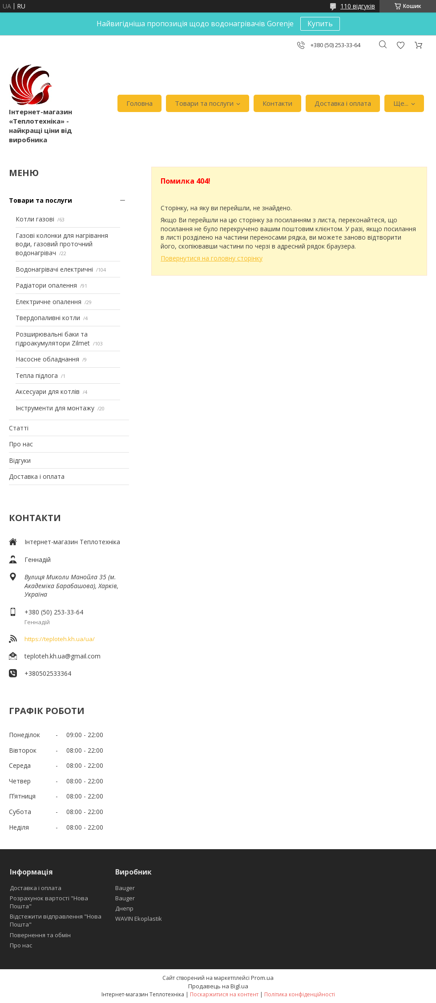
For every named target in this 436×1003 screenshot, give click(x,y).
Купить (320, 23)
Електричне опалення (48, 301)
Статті (18, 428)
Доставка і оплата (343, 103)
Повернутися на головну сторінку (211, 258)
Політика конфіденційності (299, 994)
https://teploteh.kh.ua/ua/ (59, 639)
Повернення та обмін (40, 935)
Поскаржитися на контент (224, 994)
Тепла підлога (37, 375)
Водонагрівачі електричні (54, 269)
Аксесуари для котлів (48, 391)
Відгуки (20, 460)
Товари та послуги (204, 103)
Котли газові (35, 219)
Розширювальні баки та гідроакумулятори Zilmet (53, 338)
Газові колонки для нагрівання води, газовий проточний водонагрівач (62, 244)
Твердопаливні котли (48, 317)
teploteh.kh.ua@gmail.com (62, 656)
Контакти (277, 103)
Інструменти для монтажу (55, 408)
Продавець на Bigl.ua (218, 986)
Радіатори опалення (46, 285)
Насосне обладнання (47, 359)
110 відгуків (357, 6)
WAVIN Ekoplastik (138, 919)
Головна (139, 103)
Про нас (21, 444)
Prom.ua (262, 978)
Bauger (125, 888)
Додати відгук (400, 45)
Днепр (124, 908)
